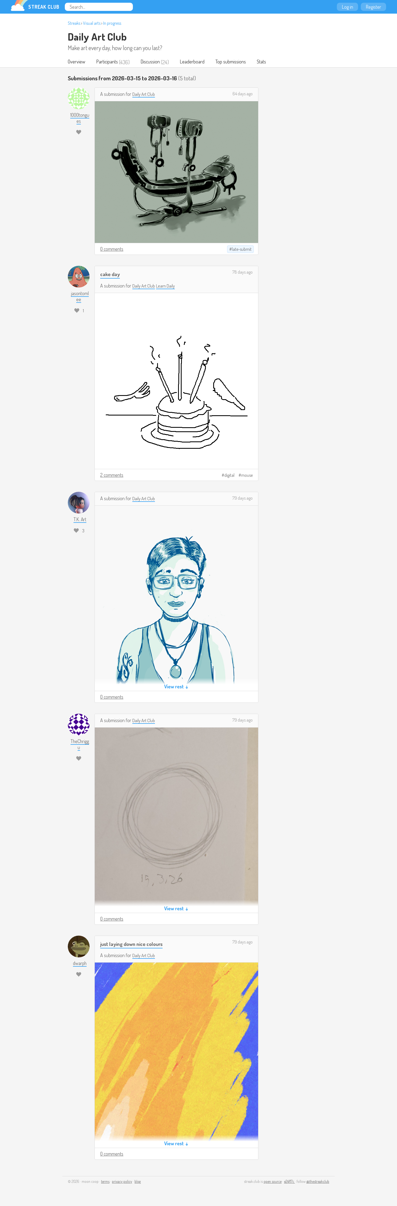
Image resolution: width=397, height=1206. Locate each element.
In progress (112, 23)
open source (273, 1182)
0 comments (111, 249)
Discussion (153, 62)
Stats (267, 62)
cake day (111, 274)
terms (105, 1182)
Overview (77, 62)
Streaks (74, 23)
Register (373, 7)
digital (229, 475)
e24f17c (289, 1182)
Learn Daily (168, 286)
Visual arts (91, 23)
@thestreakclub (317, 1182)
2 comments (111, 475)
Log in (347, 7)
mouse (247, 475)
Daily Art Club (97, 36)
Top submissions (235, 62)
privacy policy (122, 1182)
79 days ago (242, 498)
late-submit (242, 249)
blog (138, 1182)
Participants (108, 62)
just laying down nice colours (134, 944)
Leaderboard (196, 62)
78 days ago (242, 272)
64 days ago (243, 94)
